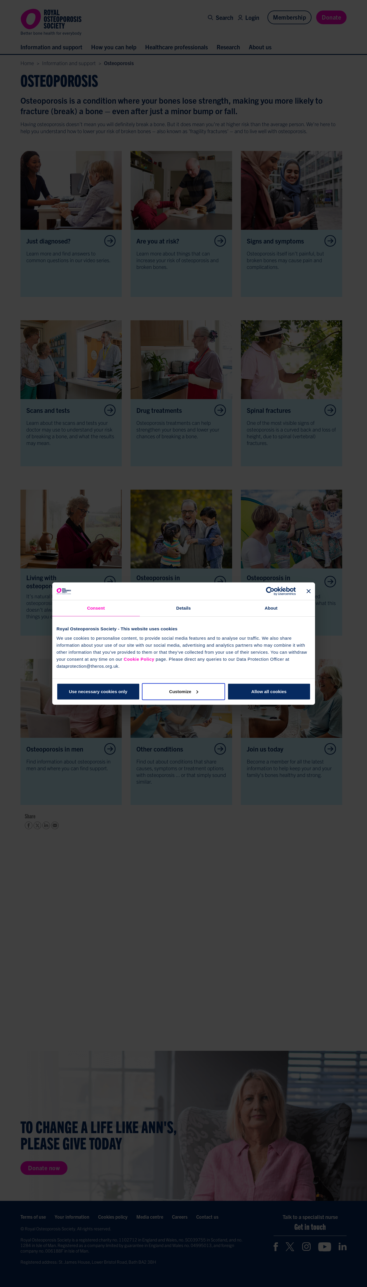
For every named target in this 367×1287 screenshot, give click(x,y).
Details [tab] (183, 608)
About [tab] (271, 608)
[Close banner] (309, 591)
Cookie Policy (139, 658)
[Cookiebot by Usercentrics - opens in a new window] (270, 591)
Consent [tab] (96, 608)
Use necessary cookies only (98, 691)
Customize (183, 691)
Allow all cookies (269, 691)
